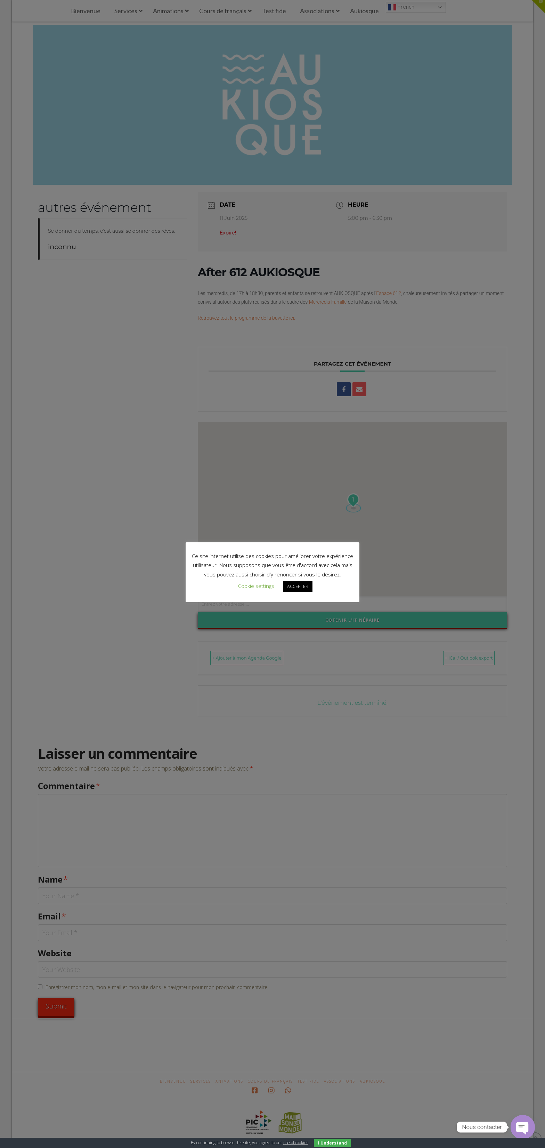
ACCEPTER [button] (297, 586)
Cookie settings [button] (256, 585)
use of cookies (295, 1143)
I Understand (332, 1143)
